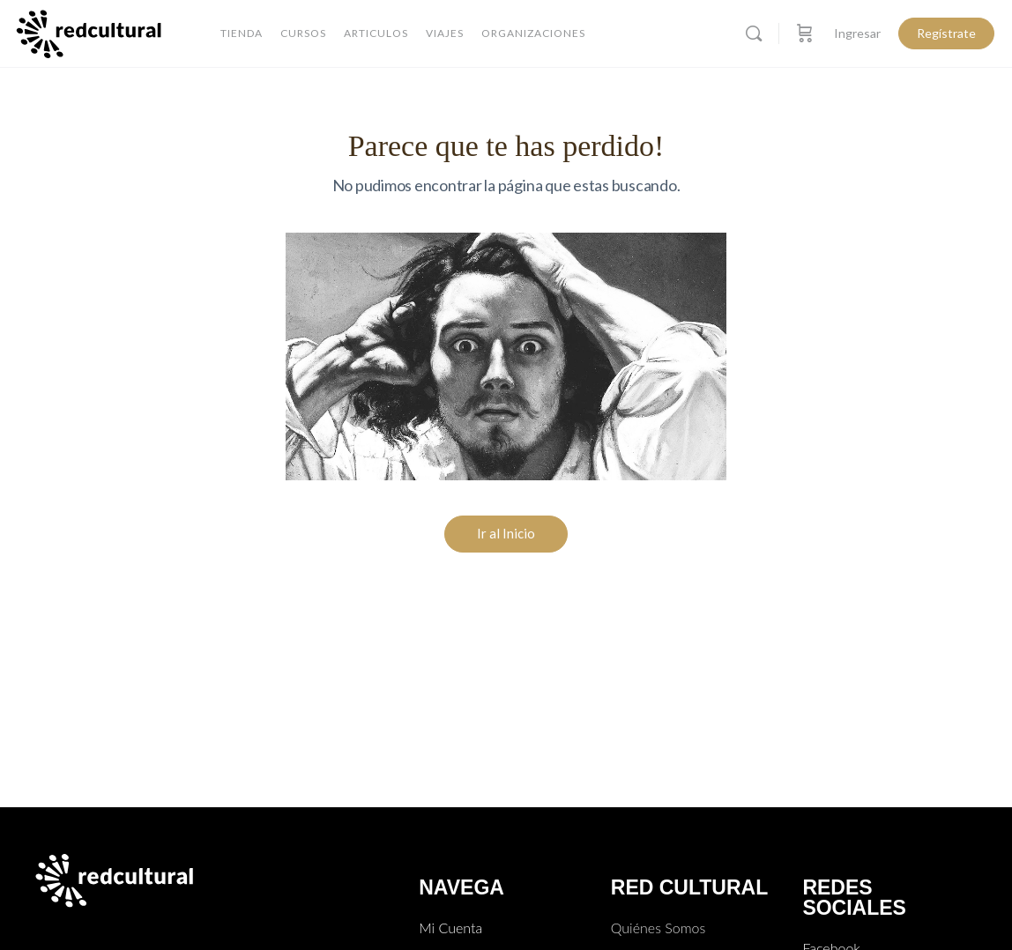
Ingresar (857, 33)
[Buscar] (753, 33)
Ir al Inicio (506, 533)
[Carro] (804, 33)
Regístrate (946, 33)
